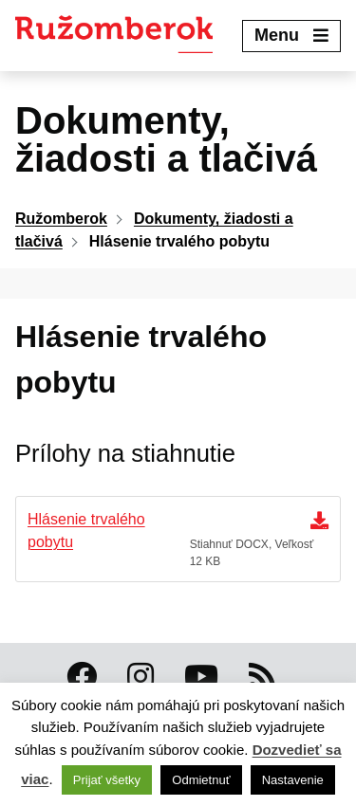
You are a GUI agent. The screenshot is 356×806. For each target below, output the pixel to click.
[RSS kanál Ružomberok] (262, 677)
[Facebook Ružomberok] (81, 677)
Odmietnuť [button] (201, 780)
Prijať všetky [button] (107, 780)
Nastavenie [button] (293, 780)
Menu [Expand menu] (291, 35)
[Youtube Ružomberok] (201, 677)
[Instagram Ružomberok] (140, 677)
